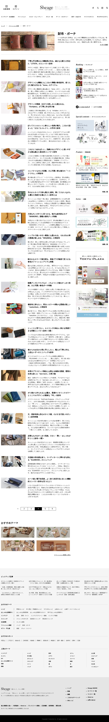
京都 (92, 658)
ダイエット (30, 658)
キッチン (3, 656)
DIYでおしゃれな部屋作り (55, 612)
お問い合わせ (91, 700)
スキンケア (30, 661)
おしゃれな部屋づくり (7, 661)
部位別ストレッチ (48, 619)
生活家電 (3, 622)
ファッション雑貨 (14, 26)
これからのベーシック (73, 697)
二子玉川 (10, 640)
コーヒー (72, 656)
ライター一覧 (91, 694)
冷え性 (93, 664)
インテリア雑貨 (52, 615)
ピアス (50, 656)
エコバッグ (94, 656)
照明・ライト (25, 615)
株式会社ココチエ (13, 708)
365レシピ (70, 700)
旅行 (71, 666)
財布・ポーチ (26, 625)
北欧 (50, 661)
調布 (73, 640)
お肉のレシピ (59, 609)
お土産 (93, 653)
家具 (18, 615)
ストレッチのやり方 (22, 619)
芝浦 (78, 640)
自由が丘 (17, 640)
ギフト (50, 666)
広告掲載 (44, 705)
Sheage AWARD (92, 688)
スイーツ (72, 658)
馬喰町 (39, 640)
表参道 (32, 640)
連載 (68, 694)
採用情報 (51, 705)
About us (23, 705)
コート (29, 664)
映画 (71, 661)
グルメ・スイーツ (26, 628)
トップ (3, 26)
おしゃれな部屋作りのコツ (38, 612)
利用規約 (15, 705)
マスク (93, 661)
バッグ (18, 625)
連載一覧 (105, 244)
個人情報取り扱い (6, 705)
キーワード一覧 (92, 691)
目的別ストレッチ (35, 619)
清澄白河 (45, 640)
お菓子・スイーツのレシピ (72, 609)
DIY (2, 658)
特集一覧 (105, 191)
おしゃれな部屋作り (7, 612)
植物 (2, 666)
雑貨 (18, 628)
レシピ (3, 609)
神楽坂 (53, 640)
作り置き (29, 656)
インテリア (4, 615)
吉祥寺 (68, 640)
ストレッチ (4, 619)
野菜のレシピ (20, 609)
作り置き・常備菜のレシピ (34, 609)
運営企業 (58, 705)
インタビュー (94, 666)
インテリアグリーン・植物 (38, 615)
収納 (2, 663)
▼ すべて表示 (104, 44)
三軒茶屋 (25, 640)
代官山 (3, 640)
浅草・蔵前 (60, 640)
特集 (68, 691)
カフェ (72, 653)
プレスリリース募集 (34, 705)
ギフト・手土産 (5, 628)
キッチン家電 (20, 622)
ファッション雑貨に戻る (62, 555)
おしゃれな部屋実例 (22, 612)
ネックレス (51, 658)
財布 (50, 653)
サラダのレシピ (48, 609)
